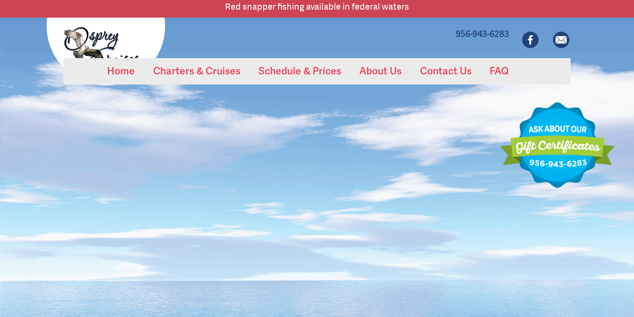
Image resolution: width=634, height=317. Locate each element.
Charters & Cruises (196, 70)
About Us (380, 70)
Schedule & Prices (299, 70)
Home (121, 70)
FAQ (499, 70)
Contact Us (446, 70)
